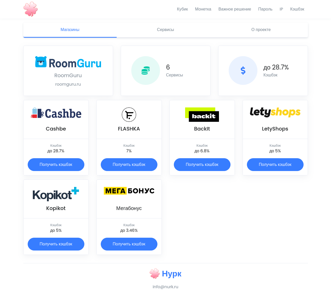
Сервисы (165, 30)
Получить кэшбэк (56, 164)
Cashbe (56, 128)
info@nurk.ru (165, 287)
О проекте (261, 30)
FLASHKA (129, 128)
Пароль (265, 9)
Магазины (70, 30)
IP (281, 9)
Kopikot (56, 208)
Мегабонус (129, 208)
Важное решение (234, 9)
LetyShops (275, 128)
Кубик (182, 9)
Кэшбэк (297, 9)
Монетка (203, 9)
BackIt (202, 128)
